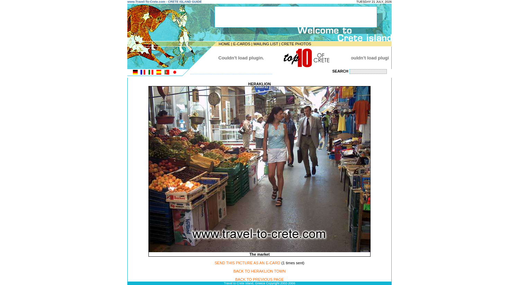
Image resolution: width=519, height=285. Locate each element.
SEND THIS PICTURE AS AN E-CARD (247, 263)
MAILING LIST (265, 44)
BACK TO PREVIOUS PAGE (259, 279)
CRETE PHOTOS (296, 44)
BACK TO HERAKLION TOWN (260, 271)
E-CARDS (242, 44)
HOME (224, 44)
